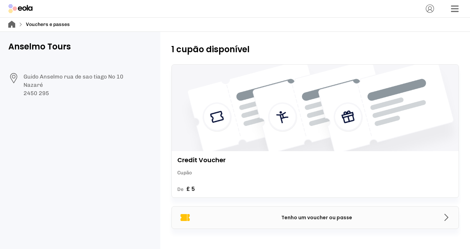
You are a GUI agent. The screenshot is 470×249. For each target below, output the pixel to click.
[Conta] (430, 9)
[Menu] (455, 9)
